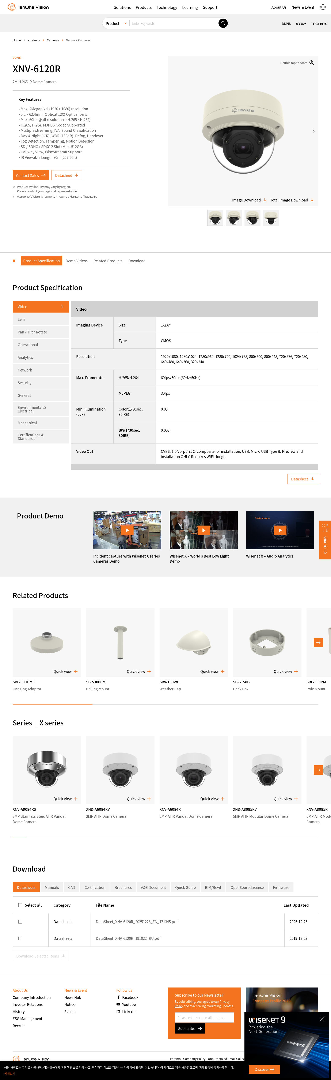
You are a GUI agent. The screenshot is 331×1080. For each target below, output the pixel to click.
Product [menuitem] (112, 23)
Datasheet (67, 175)
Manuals (52, 887)
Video (22, 306)
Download (137, 260)
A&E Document (153, 887)
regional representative (61, 191)
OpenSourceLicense (247, 887)
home (17, 40)
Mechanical (27, 422)
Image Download (249, 200)
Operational (28, 344)
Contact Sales (31, 175)
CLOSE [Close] (323, 1017)
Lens (21, 319)
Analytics (25, 357)
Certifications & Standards (31, 436)
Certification (94, 887)
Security (24, 382)
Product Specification (41, 260)
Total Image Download (292, 200)
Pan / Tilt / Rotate (32, 332)
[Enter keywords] (173, 23)
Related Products (108, 260)
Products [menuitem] (34, 40)
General (24, 395)
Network (25, 370)
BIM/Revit (213, 887)
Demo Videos (77, 260)
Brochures (123, 887)
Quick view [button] (65, 671)
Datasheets (26, 887)
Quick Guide (185, 887)
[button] (122, 7)
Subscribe (190, 1028)
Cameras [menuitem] (53, 40)
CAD (71, 887)
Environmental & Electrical (32, 409)
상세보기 (9, 1073)
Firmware (281, 887)
